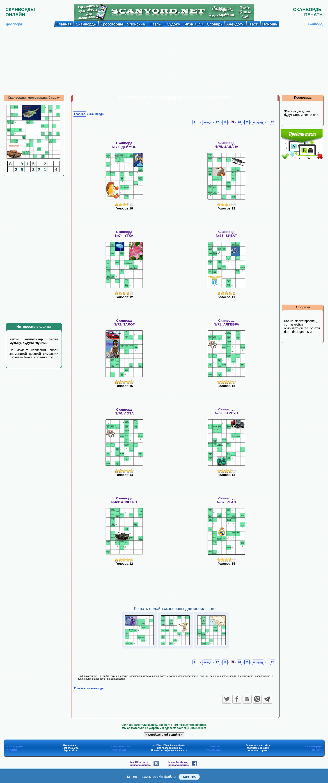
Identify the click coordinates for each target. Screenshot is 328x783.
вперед (258, 122)
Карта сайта (70, 750)
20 (239, 122)
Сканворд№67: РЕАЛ (226, 500)
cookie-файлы (164, 776)
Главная (79, 114)
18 (224, 122)
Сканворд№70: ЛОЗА (124, 411)
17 (217, 122)
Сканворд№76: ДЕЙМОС (124, 145)
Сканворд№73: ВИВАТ (226, 233)
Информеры (70, 745)
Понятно (189, 776)
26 (272, 122)
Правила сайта (70, 748)
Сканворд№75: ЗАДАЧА (226, 144)
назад (207, 122)
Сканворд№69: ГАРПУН (226, 411)
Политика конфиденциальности (169, 750)
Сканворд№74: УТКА (124, 233)
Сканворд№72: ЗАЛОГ (124, 322)
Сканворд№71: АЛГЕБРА (226, 322)
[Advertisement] (164, 60)
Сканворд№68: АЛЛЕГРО (124, 500)
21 (246, 122)
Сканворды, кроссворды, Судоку (34, 97)
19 (232, 122)
